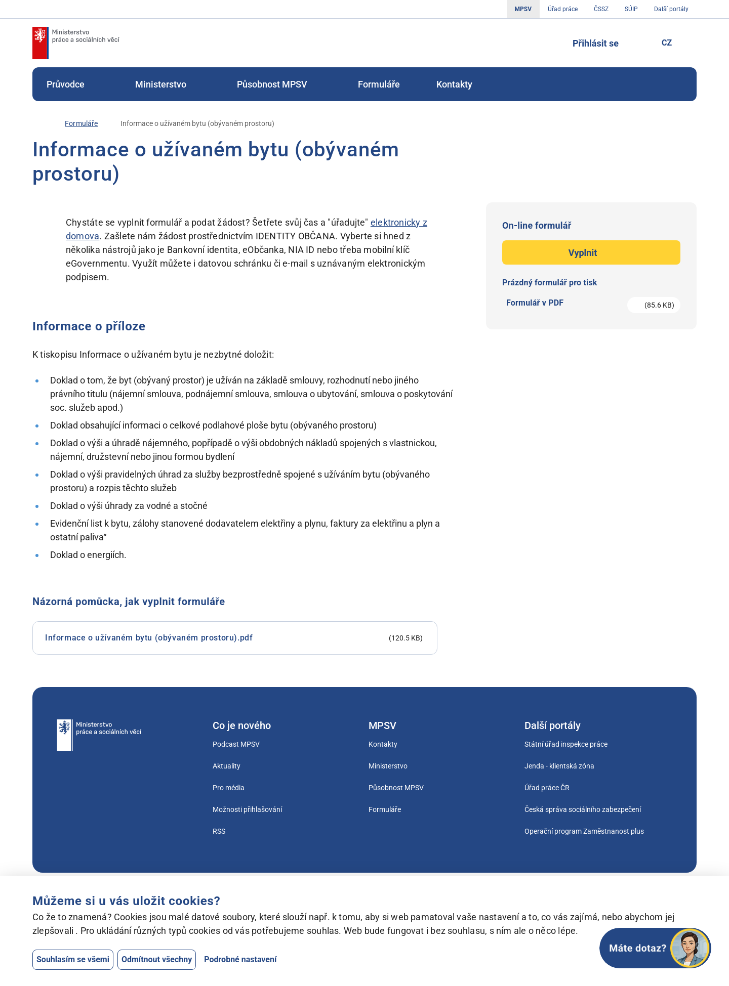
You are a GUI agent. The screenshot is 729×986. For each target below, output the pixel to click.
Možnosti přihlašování (247, 809)
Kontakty (454, 84)
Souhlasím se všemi (72, 959)
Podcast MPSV (236, 744)
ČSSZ (601, 9)
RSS (219, 831)
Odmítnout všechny (157, 959)
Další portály (671, 9)
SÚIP (631, 9)
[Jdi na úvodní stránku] (75, 43)
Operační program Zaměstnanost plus (584, 831)
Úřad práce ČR (547, 788)
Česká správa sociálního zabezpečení (582, 809)
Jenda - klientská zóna (559, 766)
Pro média (229, 788)
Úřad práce (563, 9)
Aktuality (226, 766)
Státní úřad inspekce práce (566, 744)
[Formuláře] (81, 123)
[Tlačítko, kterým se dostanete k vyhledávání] (549, 43)
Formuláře (379, 84)
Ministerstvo (167, 84)
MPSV (523, 9)
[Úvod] (37, 123)
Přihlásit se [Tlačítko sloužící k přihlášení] (596, 43)
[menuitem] (72, 84)
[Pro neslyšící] (637, 43)
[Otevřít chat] (655, 948)
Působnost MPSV (279, 84)
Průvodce (73, 84)
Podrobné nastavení (240, 959)
